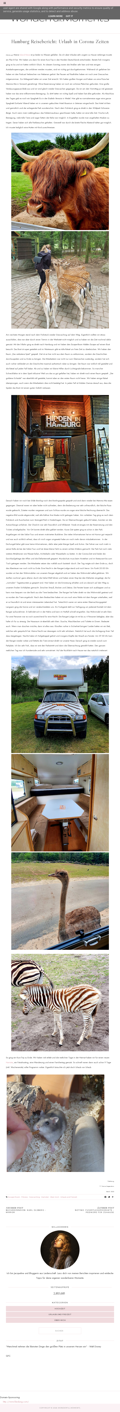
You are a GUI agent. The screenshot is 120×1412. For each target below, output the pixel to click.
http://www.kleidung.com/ (16, 1401)
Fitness (24, 1197)
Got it (69, 16)
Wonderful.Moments (69, 1408)
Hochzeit (60, 1309)
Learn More (55, 16)
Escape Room (14, 1197)
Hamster (9, 1062)
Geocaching (34, 1197)
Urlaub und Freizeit (68, 1197)
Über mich (54, 1197)
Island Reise (25, 54)
